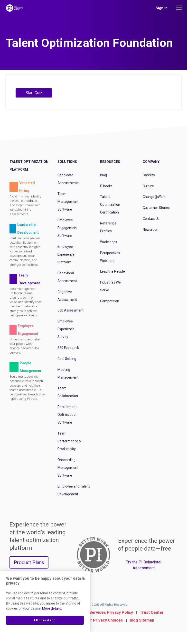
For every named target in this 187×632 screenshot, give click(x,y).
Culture (148, 186)
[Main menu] (179, 8)
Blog (103, 175)
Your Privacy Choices (103, 620)
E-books (106, 186)
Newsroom (151, 229)
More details (51, 608)
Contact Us (151, 219)
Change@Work (154, 197)
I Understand (45, 620)
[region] (45, 601)
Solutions (67, 162)
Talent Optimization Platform (28, 165)
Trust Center (152, 612)
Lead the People (112, 271)
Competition (109, 301)
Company (151, 162)
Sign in (162, 8)
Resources (110, 162)
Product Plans (29, 562)
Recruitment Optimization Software (67, 414)
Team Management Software (67, 201)
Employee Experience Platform (66, 254)
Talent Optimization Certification (110, 204)
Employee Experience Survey (66, 329)
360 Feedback (68, 348)
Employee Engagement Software (67, 228)
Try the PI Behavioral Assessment (143, 565)
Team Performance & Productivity (69, 441)
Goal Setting (66, 359)
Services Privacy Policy (111, 612)
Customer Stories (156, 208)
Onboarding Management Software (67, 467)
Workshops (108, 242)
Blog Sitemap (142, 620)
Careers (149, 175)
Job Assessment (70, 310)
